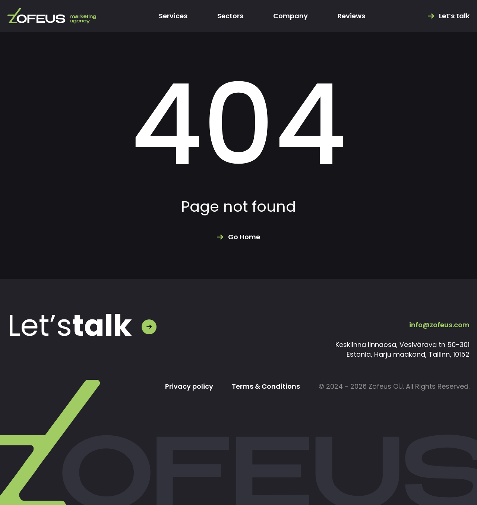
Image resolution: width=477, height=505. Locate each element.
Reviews (351, 16)
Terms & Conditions (266, 386)
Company (290, 16)
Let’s (69, 326)
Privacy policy (189, 386)
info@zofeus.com (439, 324)
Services (173, 16)
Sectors (230, 16)
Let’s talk (454, 16)
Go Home (244, 237)
